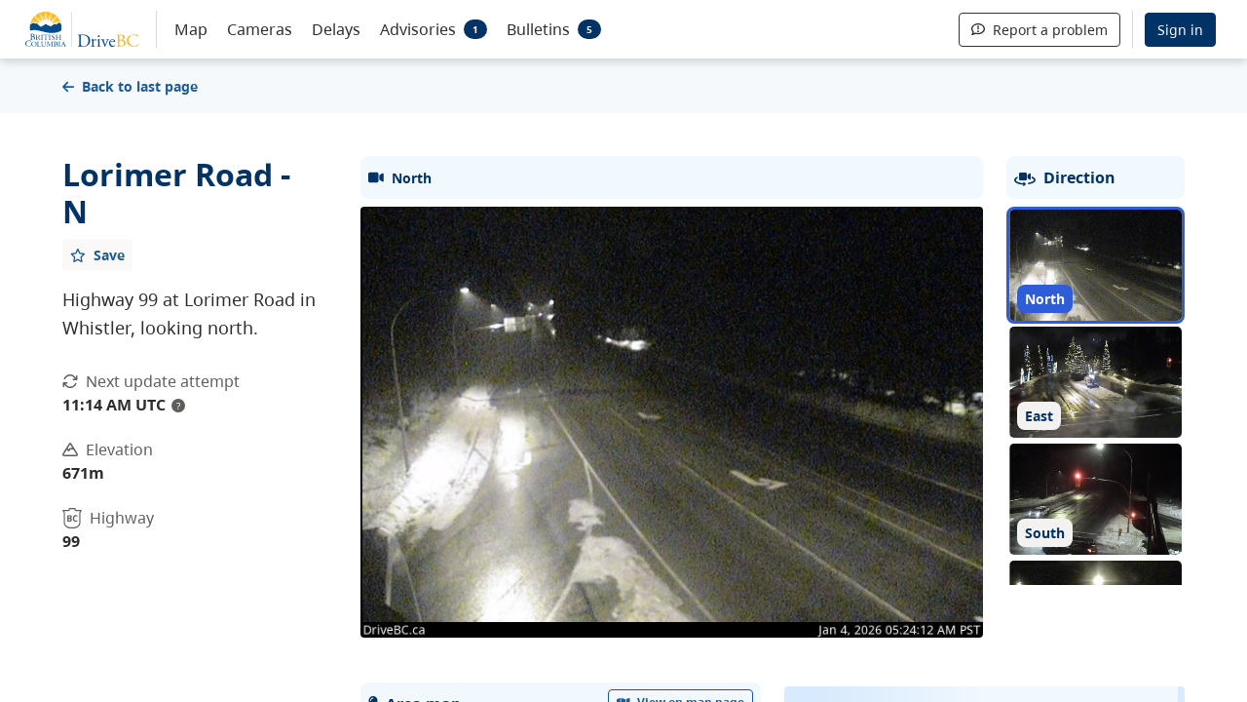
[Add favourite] (97, 254)
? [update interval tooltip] (178, 405)
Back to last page (130, 86)
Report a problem (1039, 29)
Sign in (1180, 29)
